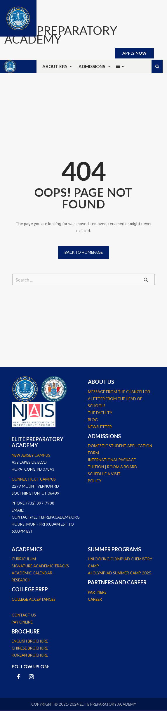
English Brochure (30, 641)
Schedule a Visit (104, 474)
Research (21, 580)
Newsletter (100, 426)
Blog (93, 419)
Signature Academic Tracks (40, 566)
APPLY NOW (134, 53)
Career (95, 599)
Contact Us (24, 615)
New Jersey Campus (31, 455)
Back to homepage (84, 252)
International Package (112, 459)
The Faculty (100, 412)
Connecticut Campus (34, 479)
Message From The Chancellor (119, 391)
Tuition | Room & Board (112, 466)
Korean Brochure (30, 655)
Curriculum (24, 559)
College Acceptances (33, 599)
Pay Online (22, 622)
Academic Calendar (32, 573)
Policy (94, 481)
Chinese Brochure (30, 648)
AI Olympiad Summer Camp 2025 (119, 573)
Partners (97, 592)
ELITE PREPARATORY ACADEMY (60, 34)
